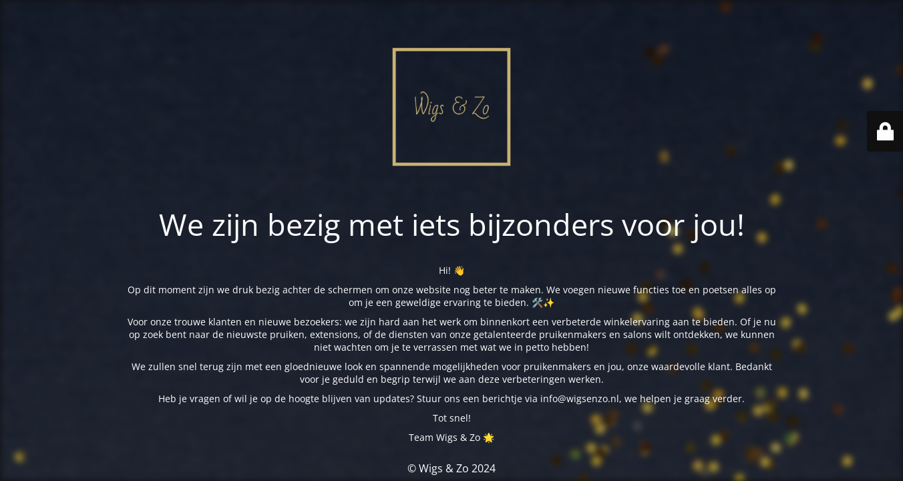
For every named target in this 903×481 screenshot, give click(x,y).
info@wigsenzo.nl (579, 398)
